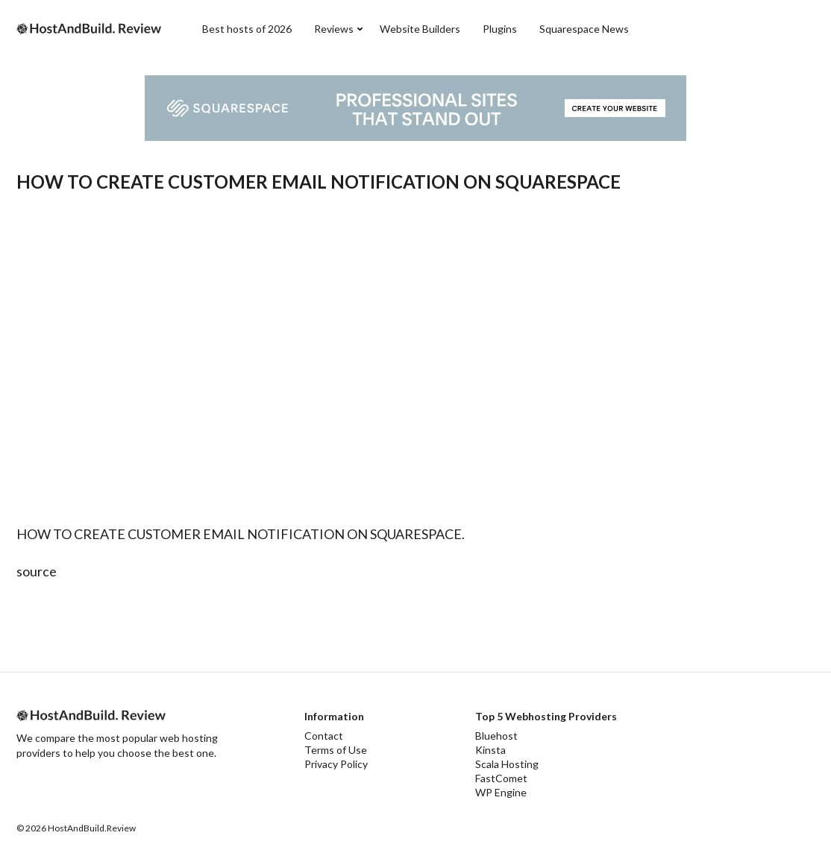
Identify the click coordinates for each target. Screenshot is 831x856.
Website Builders (420, 28)
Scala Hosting (507, 764)
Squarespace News (584, 28)
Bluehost (496, 735)
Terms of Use (335, 749)
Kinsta (490, 749)
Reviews (334, 28)
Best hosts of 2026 (247, 28)
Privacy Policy (336, 764)
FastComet (501, 778)
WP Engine (501, 792)
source (36, 571)
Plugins (500, 28)
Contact (323, 735)
